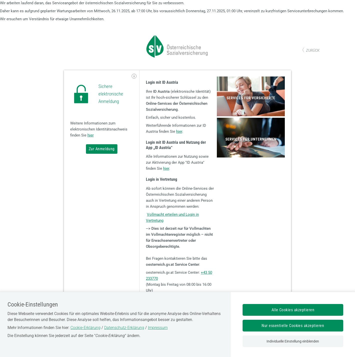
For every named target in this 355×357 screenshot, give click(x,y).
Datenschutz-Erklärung (124, 327)
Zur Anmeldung (102, 148)
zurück (313, 50)
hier (90, 135)
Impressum (158, 327)
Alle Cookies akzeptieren (293, 310)
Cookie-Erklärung (85, 327)
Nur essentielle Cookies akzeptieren (293, 325)
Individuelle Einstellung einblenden (293, 341)
